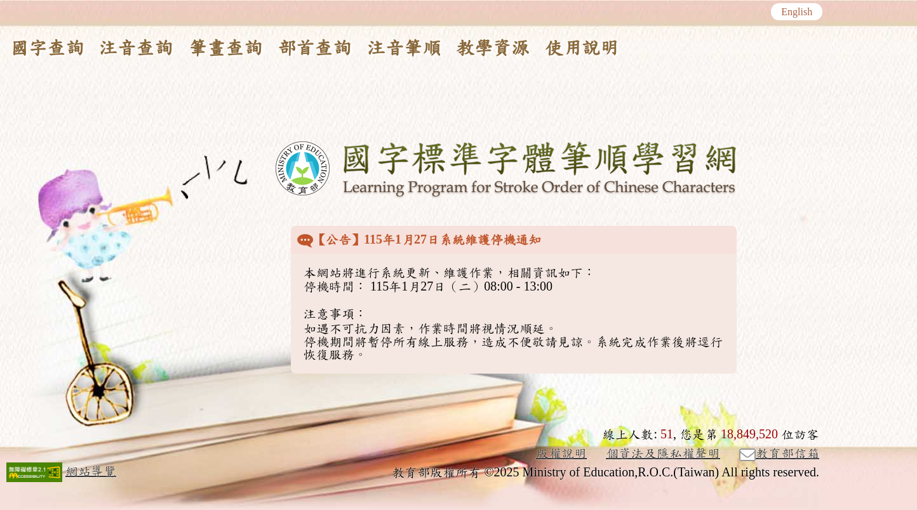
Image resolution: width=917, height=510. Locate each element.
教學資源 (493, 48)
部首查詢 (314, 48)
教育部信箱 (779, 454)
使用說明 (582, 48)
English (796, 12)
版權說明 (561, 453)
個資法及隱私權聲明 (663, 453)
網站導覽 (90, 471)
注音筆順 (404, 48)
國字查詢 (47, 48)
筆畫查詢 (225, 48)
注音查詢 (136, 48)
